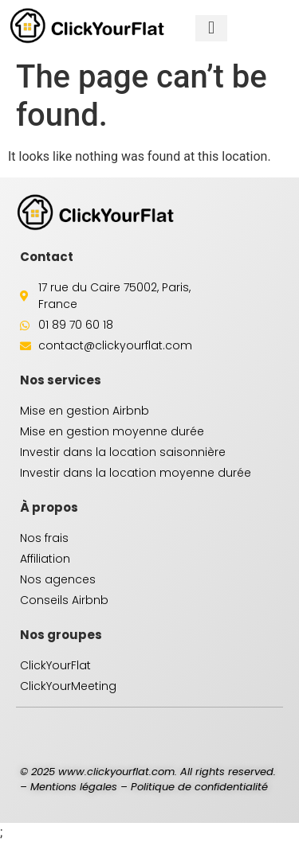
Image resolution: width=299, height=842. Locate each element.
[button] (211, 28)
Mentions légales (73, 786)
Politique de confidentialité (199, 786)
